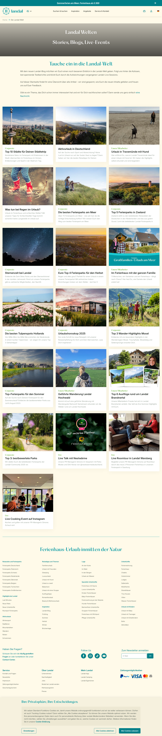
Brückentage (46, 628)
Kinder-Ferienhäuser (89, 593)
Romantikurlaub (47, 597)
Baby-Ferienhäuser (88, 596)
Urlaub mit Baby (126, 611)
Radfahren (6, 624)
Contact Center (9, 660)
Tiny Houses (125, 594)
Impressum (6, 681)
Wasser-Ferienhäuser (128, 601)
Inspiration (75, 11)
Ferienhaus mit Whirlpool (90, 614)
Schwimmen (7, 638)
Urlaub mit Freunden (49, 569)
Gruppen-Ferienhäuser (90, 611)
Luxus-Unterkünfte (88, 589)
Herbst (44, 621)
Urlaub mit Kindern (128, 607)
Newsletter (6, 677)
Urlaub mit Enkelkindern (129, 618)
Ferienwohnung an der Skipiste (92, 600)
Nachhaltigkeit (47, 677)
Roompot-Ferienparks (10, 611)
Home (5, 20)
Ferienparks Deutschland (11, 565)
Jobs (43, 681)
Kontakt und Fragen (9, 674)
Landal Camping (86, 677)
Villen (123, 597)
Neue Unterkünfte (9, 607)
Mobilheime (125, 587)
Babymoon (45, 587)
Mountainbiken (8, 627)
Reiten (5, 635)
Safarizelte (125, 583)
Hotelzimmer (125, 576)
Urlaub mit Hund (47, 580)
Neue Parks (6, 604)
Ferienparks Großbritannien (12, 590)
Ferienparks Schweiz (10, 573)
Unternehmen (46, 674)
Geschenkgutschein (10, 688)
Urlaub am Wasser (88, 576)
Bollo (123, 621)
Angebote (87, 11)
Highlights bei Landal (10, 596)
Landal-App (85, 674)
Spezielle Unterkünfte (89, 582)
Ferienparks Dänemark (10, 580)
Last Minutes (7, 600)
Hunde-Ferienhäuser (89, 604)
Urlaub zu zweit (47, 583)
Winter (44, 625)
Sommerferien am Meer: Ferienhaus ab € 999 (78, 3)
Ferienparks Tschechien (11, 587)
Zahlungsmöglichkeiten (11, 684)
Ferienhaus (125, 569)
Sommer (45, 618)
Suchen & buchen (60, 11)
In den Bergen (87, 573)
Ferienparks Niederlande (11, 576)
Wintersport (7, 620)
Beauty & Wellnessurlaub (50, 601)
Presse (44, 691)
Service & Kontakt (102, 11)
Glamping (45, 573)
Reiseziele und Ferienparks (12, 562)
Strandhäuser (126, 590)
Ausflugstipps (47, 594)
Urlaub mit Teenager (128, 614)
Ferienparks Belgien (9, 583)
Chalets (124, 573)
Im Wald (84, 569)
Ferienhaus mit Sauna (89, 586)
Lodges (124, 580)
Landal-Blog (46, 611)
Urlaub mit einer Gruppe (50, 590)
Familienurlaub (47, 565)
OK (150, 656)
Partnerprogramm (48, 688)
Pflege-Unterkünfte (88, 618)
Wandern (6, 631)
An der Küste (86, 565)
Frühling (45, 614)
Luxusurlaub (46, 576)
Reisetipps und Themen (50, 562)
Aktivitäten (125, 625)
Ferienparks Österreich (10, 569)
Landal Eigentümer (87, 681)
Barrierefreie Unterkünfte (90, 607)
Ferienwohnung (126, 565)
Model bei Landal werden (50, 684)
